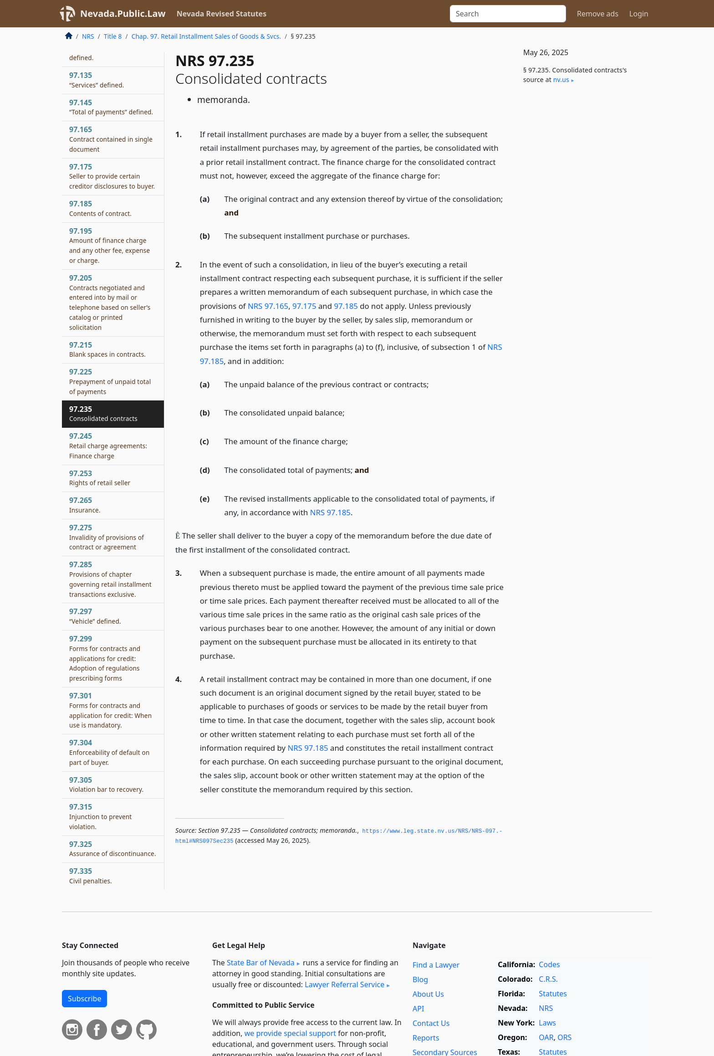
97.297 (95, 615)
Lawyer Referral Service (344, 984)
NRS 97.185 (330, 512)
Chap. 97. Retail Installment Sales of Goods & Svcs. (206, 36)
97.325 (112, 848)
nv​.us (561, 79)
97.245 (108, 445)
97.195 (109, 245)
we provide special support (290, 1033)
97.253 (99, 477)
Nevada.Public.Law (123, 13)
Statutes (553, 994)
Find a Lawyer (436, 965)
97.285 (110, 578)
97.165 (111, 139)
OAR (546, 1037)
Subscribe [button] (84, 999)
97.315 (100, 816)
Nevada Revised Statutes (222, 14)
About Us (428, 994)
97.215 (107, 349)
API (418, 1009)
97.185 (346, 306)
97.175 (304, 306)
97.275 (106, 537)
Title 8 (113, 36)
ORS (564, 1037)
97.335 (90, 875)
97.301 (110, 710)
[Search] (508, 13)
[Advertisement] (583, 242)
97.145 (111, 107)
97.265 (85, 504)
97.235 (103, 413)
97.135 (96, 79)
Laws (547, 1023)
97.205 (109, 302)
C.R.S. (548, 979)
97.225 (110, 381)
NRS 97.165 (268, 306)
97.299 (104, 658)
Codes (549, 964)
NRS (88, 36)
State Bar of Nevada (261, 963)
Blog (420, 979)
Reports (426, 1038)
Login (638, 14)
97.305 (106, 784)
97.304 (109, 752)
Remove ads (597, 14)
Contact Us (431, 1023)
